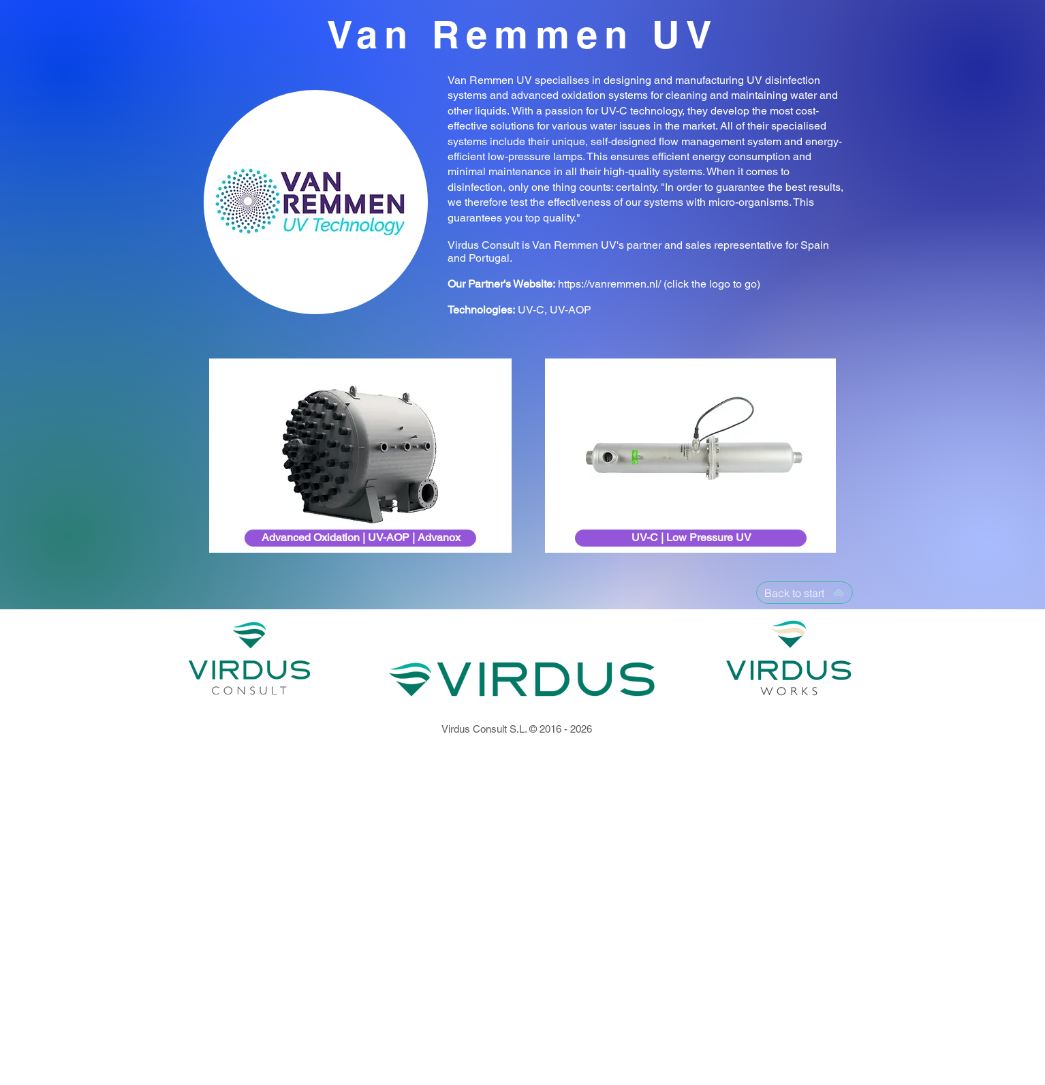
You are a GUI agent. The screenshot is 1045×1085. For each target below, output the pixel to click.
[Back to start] (804, 592)
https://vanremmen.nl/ (609, 283)
